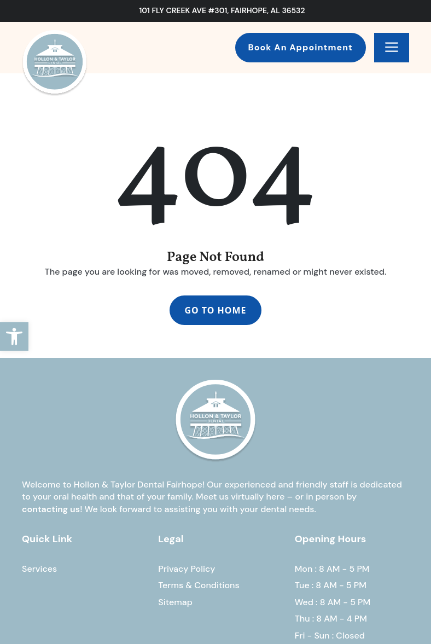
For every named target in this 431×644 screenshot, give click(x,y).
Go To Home (215, 310)
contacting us (51, 509)
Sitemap (175, 602)
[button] (14, 336)
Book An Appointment (300, 47)
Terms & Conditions (198, 585)
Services (39, 569)
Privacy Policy (186, 569)
